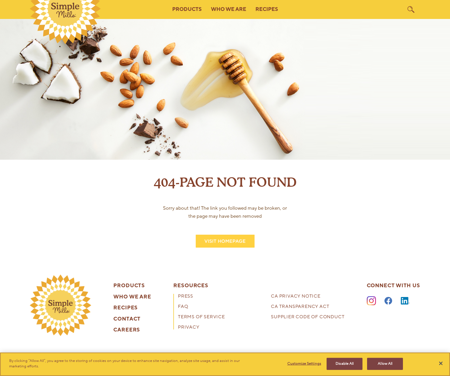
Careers (126, 330)
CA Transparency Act (300, 307)
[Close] (441, 363)
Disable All (344, 363)
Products (129, 286)
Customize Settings (304, 363)
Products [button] (187, 9)
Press (185, 296)
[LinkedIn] (405, 301)
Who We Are (132, 297)
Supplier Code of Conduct (307, 317)
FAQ (183, 307)
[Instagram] (371, 301)
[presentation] (60, 305)
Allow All (385, 363)
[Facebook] (388, 301)
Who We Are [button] (228, 9)
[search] (411, 9)
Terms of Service (201, 317)
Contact (127, 319)
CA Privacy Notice (296, 296)
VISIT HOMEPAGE (225, 241)
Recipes (266, 9)
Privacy (188, 327)
